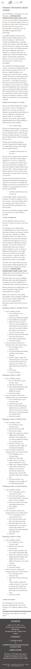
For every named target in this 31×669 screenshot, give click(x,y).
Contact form (15, 647)
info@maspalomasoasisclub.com (15, 645)
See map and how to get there (15, 658)
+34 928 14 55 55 (16, 640)
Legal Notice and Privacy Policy (18, 664)
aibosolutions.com (20, 666)
